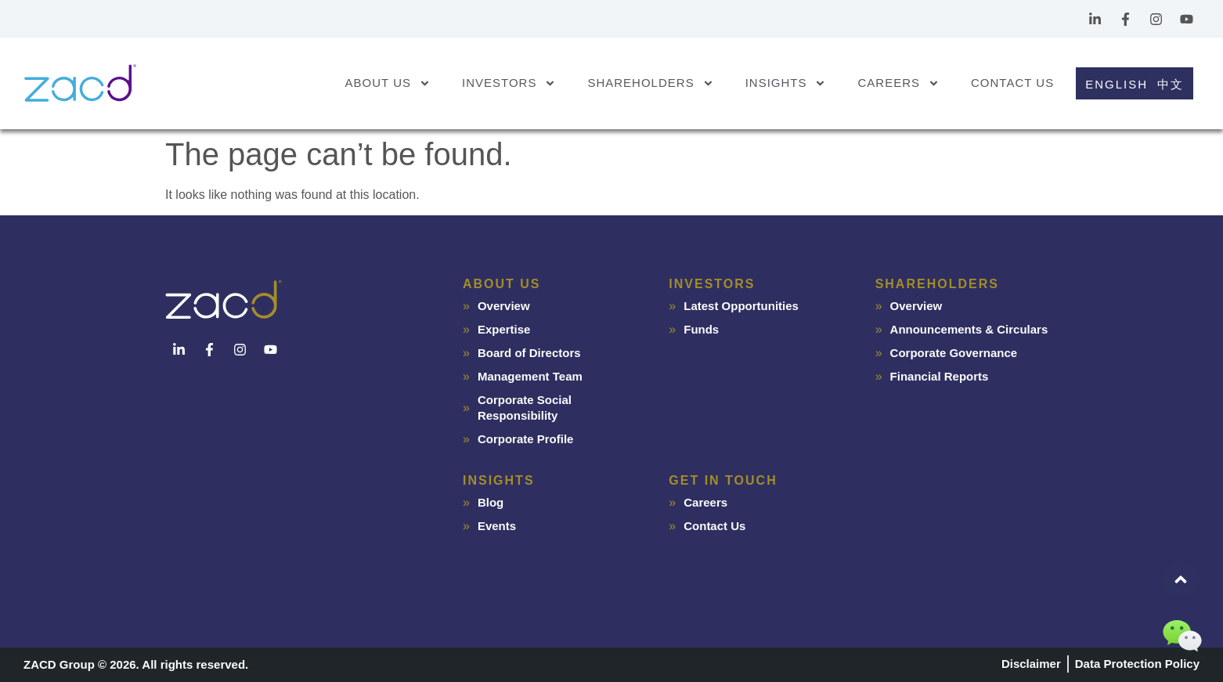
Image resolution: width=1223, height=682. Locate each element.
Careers (898, 83)
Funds (701, 329)
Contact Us (1012, 82)
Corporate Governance (954, 352)
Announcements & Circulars (969, 329)
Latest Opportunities (741, 305)
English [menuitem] (1116, 84)
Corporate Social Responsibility (525, 407)
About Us (388, 83)
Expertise (504, 329)
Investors (509, 83)
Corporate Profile (526, 439)
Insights (786, 83)
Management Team (530, 376)
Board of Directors (529, 352)
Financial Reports (939, 376)
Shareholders (650, 83)
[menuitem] (1114, 83)
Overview (504, 305)
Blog (490, 502)
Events (497, 525)
